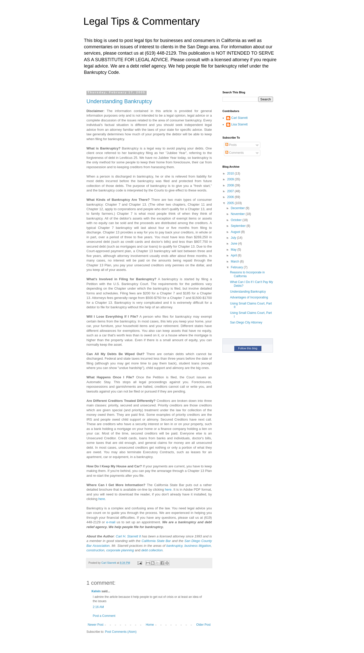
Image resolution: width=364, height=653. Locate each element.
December (238, 208)
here (168, 489)
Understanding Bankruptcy (119, 101)
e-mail (110, 522)
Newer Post (95, 624)
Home (150, 624)
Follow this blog (247, 348)
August (236, 232)
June (234, 243)
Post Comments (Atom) (120, 632)
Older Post (203, 624)
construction (95, 550)
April (234, 255)
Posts (231, 145)
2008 (231, 185)
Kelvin (96, 591)
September (238, 226)
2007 (231, 191)
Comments (234, 153)
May (234, 249)
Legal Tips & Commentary (141, 21)
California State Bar (156, 541)
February (237, 267)
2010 (231, 173)
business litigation (198, 546)
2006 (231, 197)
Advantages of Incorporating (249, 297)
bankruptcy (174, 546)
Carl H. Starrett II (128, 536)
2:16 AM (98, 607)
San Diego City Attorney (246, 322)
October (236, 220)
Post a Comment (104, 616)
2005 (231, 203)
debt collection (152, 550)
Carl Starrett (239, 118)
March (235, 261)
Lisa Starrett (239, 124)
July (234, 238)
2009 (231, 179)
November (238, 214)
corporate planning (120, 550)
